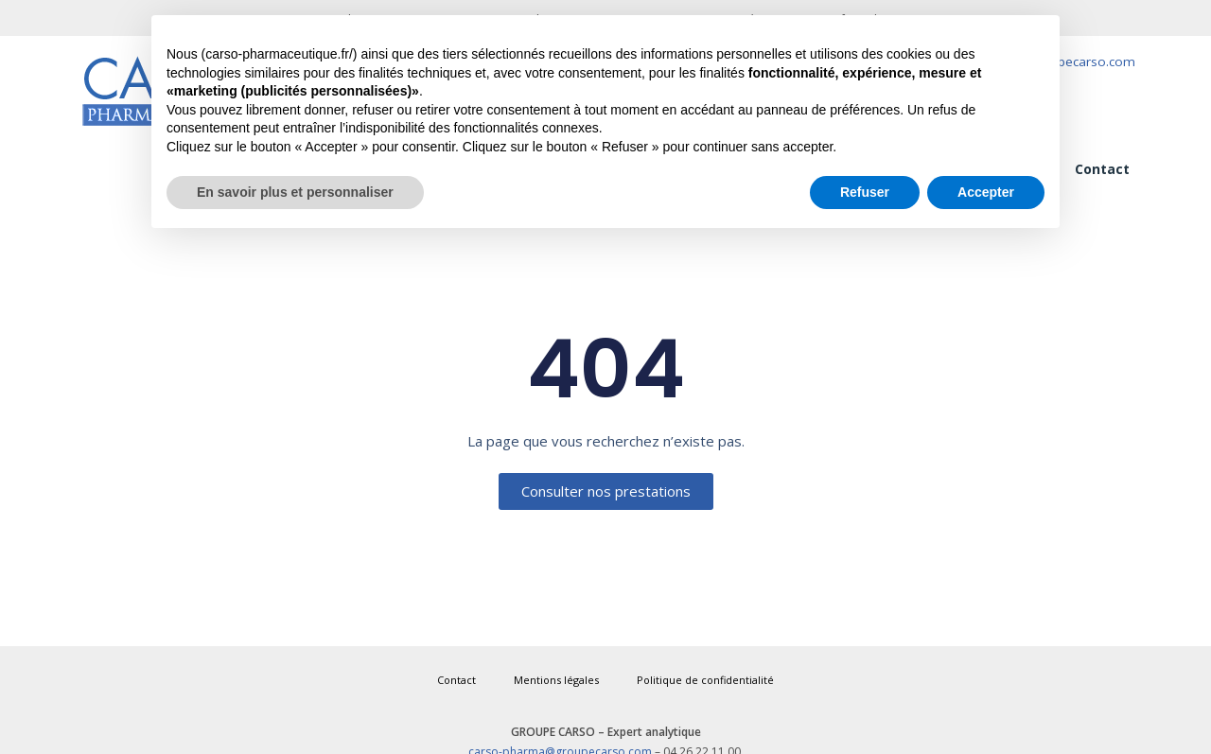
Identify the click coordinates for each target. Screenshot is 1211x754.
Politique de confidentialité (705, 680)
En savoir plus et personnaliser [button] (295, 192)
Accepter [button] (985, 192)
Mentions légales (556, 680)
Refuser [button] (864, 192)
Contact (1102, 169)
